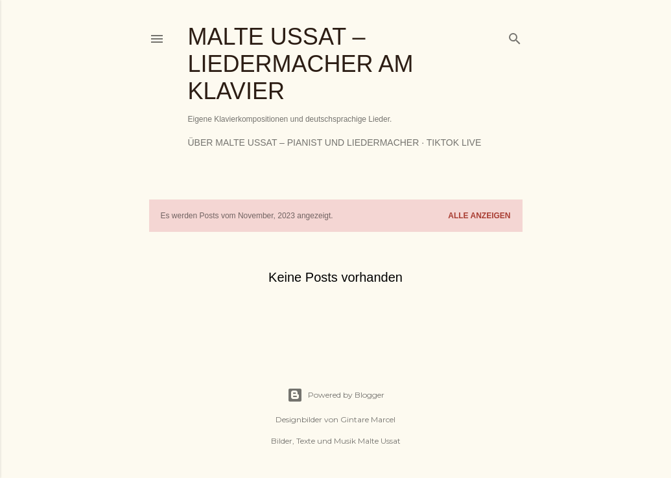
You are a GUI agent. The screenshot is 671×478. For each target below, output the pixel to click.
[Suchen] (515, 36)
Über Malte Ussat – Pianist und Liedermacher (303, 142)
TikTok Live (454, 142)
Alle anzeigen (479, 215)
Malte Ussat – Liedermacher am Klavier (301, 63)
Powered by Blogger (335, 395)
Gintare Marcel (367, 419)
